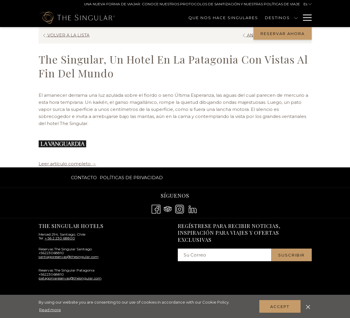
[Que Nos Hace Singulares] (189, 17)
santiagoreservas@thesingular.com (69, 256)
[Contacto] (281, 17)
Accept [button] (279, 306)
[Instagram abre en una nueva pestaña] (179, 208)
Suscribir (291, 255)
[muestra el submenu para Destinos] (261, 17)
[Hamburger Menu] (305, 17)
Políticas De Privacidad (131, 177)
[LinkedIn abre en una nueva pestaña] (192, 208)
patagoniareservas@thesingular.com (70, 278)
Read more (50, 309)
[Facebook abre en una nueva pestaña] (156, 208)
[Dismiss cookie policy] (308, 306)
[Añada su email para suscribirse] (224, 255)
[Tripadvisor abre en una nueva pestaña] (167, 208)
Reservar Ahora (283, 33)
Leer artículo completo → (67, 164)
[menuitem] (84, 177)
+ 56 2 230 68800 (60, 238)
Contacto (84, 177)
